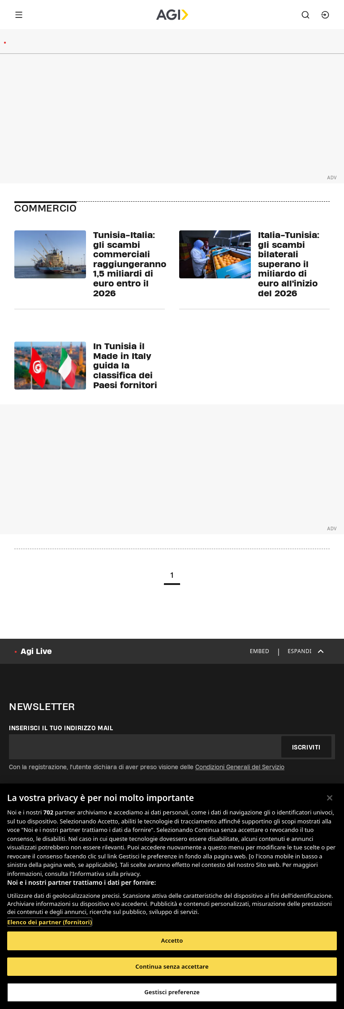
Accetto (172, 940)
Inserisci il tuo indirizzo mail (61, 728)
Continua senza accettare (171, 966)
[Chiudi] (330, 798)
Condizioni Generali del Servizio (239, 767)
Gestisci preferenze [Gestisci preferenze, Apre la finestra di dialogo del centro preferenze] (172, 992)
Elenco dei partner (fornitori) (49, 922)
